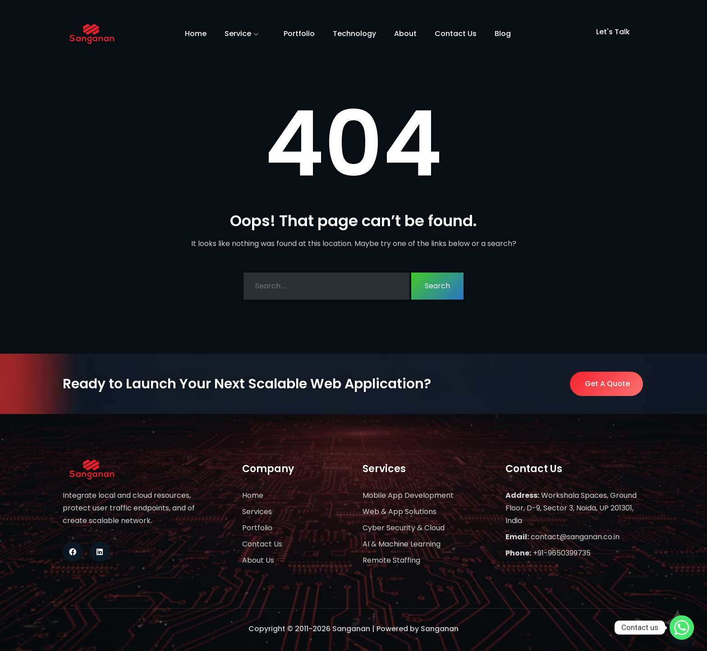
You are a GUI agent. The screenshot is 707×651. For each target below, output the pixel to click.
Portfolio (299, 33)
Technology (354, 33)
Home (196, 33)
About (405, 33)
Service (245, 34)
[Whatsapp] (682, 627)
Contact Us (456, 33)
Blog (503, 33)
